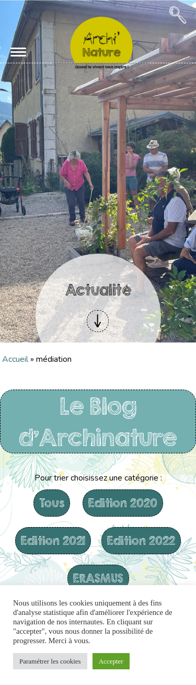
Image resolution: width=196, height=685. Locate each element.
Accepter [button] (111, 661)
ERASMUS (98, 578)
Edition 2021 (53, 540)
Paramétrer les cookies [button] (50, 661)
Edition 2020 (122, 502)
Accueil (15, 359)
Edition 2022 (141, 540)
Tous (51, 502)
